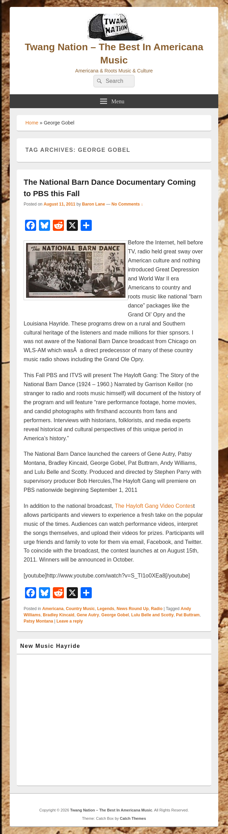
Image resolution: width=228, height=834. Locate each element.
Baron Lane (93, 204)
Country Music (80, 608)
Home (31, 122)
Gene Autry (88, 615)
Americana (52, 608)
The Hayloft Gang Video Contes (154, 506)
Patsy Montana (38, 621)
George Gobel (115, 615)
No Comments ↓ (127, 204)
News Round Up (132, 608)
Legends (105, 608)
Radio (156, 608)
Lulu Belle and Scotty (152, 615)
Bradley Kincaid (58, 615)
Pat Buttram (188, 615)
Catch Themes (133, 818)
